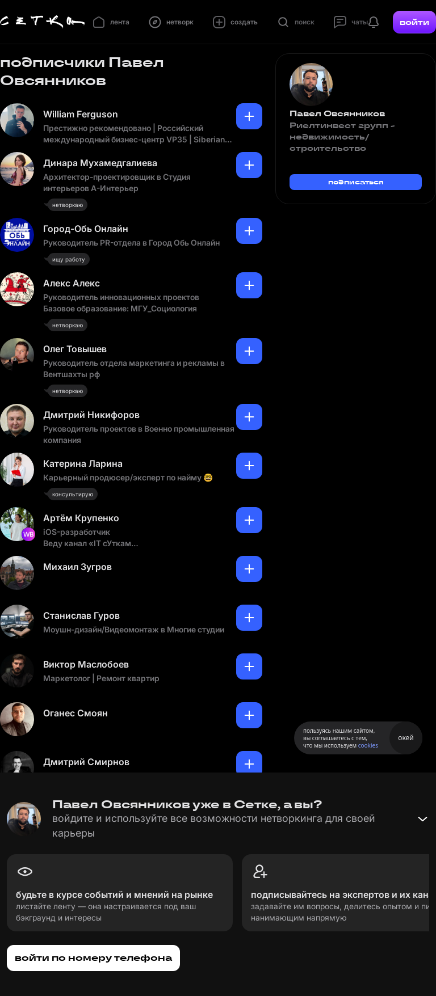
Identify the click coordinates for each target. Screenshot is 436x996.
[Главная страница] (42, 22)
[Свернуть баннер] (422, 819)
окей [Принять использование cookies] (405, 737)
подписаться (356, 182)
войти (414, 22)
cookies (368, 745)
